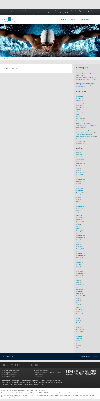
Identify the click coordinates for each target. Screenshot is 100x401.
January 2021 (79, 233)
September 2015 (80, 338)
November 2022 (80, 206)
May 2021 (78, 226)
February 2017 (80, 309)
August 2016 (79, 316)
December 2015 (80, 334)
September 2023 (80, 195)
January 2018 (79, 287)
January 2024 (79, 188)
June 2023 (78, 199)
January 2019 (79, 271)
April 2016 (78, 325)
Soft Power (79, 121)
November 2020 (80, 237)
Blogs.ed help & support (8, 376)
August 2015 (79, 340)
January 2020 (79, 251)
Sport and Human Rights (82, 123)
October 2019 (79, 257)
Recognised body (7, 384)
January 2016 (79, 332)
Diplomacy (79, 100)
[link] (96, 19)
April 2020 (78, 244)
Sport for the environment (83, 134)
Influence (78, 112)
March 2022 (79, 215)
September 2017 (80, 296)
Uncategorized (80, 143)
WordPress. (94, 356)
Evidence (78, 105)
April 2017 (78, 305)
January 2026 (79, 157)
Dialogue (78, 98)
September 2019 (80, 260)
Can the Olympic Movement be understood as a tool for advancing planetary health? (85, 73)
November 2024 (80, 179)
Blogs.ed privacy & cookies (9, 373)
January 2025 (79, 175)
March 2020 (79, 246)
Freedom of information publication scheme (47, 373)
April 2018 (78, 280)
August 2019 (79, 262)
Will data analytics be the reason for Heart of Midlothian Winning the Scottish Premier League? (86, 84)
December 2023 (80, 190)
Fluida (88, 356)
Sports (78, 139)
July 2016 (78, 318)
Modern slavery (38, 374)
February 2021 (80, 231)
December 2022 (80, 204)
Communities (79, 94)
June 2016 (78, 320)
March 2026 (79, 154)
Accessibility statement (41, 371)
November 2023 (80, 193)
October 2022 (79, 208)
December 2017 (80, 289)
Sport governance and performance (85, 136)
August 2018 (79, 278)
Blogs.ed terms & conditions (10, 371)
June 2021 (78, 224)
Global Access (80, 107)
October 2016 (79, 314)
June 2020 (78, 240)
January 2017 (79, 311)
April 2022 (78, 213)
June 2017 (78, 300)
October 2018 (79, 275)
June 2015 (78, 345)
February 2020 (80, 249)
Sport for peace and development (85, 132)
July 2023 (78, 197)
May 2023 (78, 201)
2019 (8, 59)
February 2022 (80, 217)
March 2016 (79, 327)
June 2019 (78, 266)
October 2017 (79, 293)
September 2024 (80, 181)
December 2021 (80, 222)
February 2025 (80, 172)
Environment (79, 103)
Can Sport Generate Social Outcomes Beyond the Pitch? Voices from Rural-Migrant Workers (86, 79)
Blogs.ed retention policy (9, 374)
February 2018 (80, 284)
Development (79, 96)
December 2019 (80, 253)
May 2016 (78, 323)
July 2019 (78, 264)
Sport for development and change (85, 125)
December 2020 (80, 235)
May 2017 (78, 302)
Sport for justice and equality (83, 130)
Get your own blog (40, 390)
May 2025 (78, 166)
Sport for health (80, 127)
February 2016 (80, 329)
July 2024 (78, 183)
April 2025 (78, 168)
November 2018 (80, 273)
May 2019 (78, 269)
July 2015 (78, 343)
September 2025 (80, 163)
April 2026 (78, 152)
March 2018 (79, 282)
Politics (78, 116)
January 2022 (79, 219)
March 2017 (79, 307)
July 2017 (78, 298)
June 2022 (78, 210)
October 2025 (79, 161)
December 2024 (80, 177)
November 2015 (80, 336)
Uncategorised (80, 141)
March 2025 (79, 170)
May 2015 (78, 347)
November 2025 (80, 159)
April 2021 (78, 228)
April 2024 (78, 186)
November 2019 (80, 255)
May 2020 (78, 242)
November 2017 (80, 291)
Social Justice (79, 118)
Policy (77, 114)
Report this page (39, 376)
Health (78, 109)
